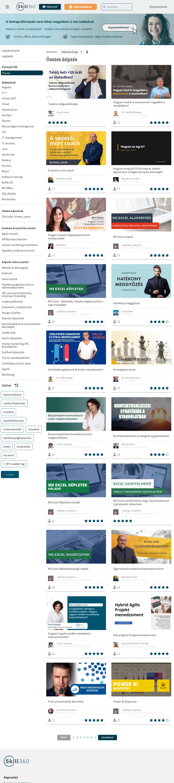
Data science (9, 279)
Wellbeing (8, 374)
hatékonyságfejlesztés (17, 438)
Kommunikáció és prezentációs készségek (21, 325)
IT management (12, 137)
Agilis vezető (10, 233)
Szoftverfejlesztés (13, 352)
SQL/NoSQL (9, 193)
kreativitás (23, 446)
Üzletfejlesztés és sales (16, 363)
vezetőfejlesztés (13, 420)
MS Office (7, 188)
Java (4, 149)
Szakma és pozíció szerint (19, 228)
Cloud (5, 104)
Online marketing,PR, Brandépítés (15, 345)
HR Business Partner (14, 239)
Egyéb (6, 369)
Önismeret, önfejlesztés (17, 307)
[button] (22, 385)
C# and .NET (9, 98)
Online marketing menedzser (20, 245)
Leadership (8, 332)
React (5, 171)
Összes (6, 73)
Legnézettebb (10, 50)
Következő (107, 737)
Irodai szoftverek (12, 301)
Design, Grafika (11, 312)
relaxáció (33, 429)
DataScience (9, 109)
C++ (4, 93)
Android (7, 273)
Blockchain (8, 199)
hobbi (6, 446)
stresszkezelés (12, 429)
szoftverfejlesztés (14, 403)
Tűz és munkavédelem (16, 358)
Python (6, 165)
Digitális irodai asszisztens (18, 250)
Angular (7, 87)
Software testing (12, 177)
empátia (8, 412)
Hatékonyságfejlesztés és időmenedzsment (18, 286)
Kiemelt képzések (13, 318)
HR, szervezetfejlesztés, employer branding (17, 294)
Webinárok (9, 82)
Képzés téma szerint (15, 262)
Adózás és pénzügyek (15, 267)
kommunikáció (12, 394)
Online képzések (12, 211)
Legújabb (7, 56)
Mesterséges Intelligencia (18, 126)
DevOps (6, 115)
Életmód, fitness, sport (16, 216)
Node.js (6, 160)
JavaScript (8, 154)
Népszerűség (72, 52)
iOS (4, 132)
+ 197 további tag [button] (14, 464)
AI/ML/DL (7, 182)
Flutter (6, 121)
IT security (8, 143)
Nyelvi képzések (12, 338)
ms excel (8, 455)
